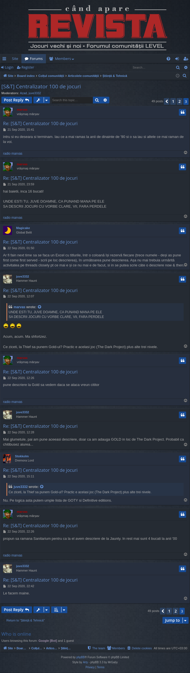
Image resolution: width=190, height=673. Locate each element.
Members (63, 58)
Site (15, 58)
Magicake (23, 228)
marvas (22, 109)
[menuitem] (123, 58)
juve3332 (35, 93)
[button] (166, 101)
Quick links (5, 59)
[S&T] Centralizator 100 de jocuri (41, 86)
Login (9, 67)
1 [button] (173, 101)
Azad (23, 93)
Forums (36, 58)
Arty (85, 662)
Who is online (16, 634)
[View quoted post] (39, 307)
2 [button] (179, 101)
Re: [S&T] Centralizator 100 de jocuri (40, 123)
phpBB (81, 657)
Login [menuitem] (178, 59)
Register (27, 67)
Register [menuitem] (187, 59)
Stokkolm (22, 456)
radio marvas (12, 154)
